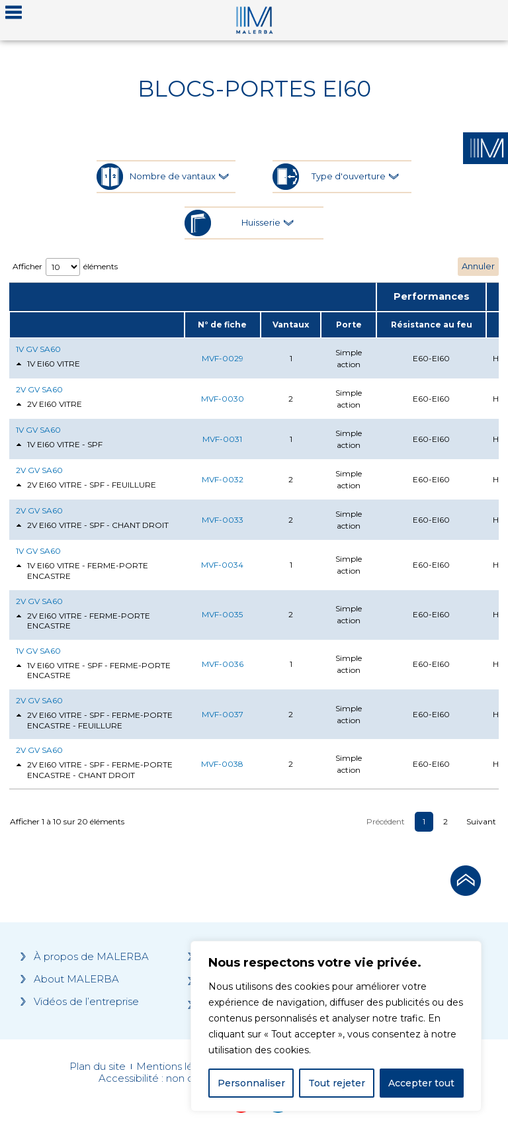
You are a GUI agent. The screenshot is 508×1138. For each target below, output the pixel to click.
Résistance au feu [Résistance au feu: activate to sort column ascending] (431, 324)
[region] (336, 1026)
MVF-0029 (222, 358)
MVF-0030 (222, 399)
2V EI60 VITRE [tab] (49, 404)
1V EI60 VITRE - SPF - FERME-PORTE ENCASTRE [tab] (93, 670)
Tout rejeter (336, 1083)
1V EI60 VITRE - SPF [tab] (59, 445)
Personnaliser (251, 1083)
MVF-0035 (222, 614)
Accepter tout (421, 1083)
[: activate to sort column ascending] (97, 324)
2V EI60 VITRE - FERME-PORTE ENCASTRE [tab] (83, 621)
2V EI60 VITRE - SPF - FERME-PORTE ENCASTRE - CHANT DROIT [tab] (94, 770)
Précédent (385, 821)
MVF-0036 (222, 664)
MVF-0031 (222, 439)
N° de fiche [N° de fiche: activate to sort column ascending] (222, 324)
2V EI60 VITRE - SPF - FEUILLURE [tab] (86, 485)
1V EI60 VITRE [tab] (48, 364)
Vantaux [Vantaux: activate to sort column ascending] (291, 324)
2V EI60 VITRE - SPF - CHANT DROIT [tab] (92, 525)
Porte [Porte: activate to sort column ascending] (349, 324)
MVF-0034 (222, 565)
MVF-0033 (222, 520)
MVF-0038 (222, 764)
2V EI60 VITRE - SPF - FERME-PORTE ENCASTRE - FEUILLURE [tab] (94, 720)
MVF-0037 (222, 714)
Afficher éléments (65, 267)
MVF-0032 (222, 479)
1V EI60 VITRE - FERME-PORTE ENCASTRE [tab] (82, 570)
